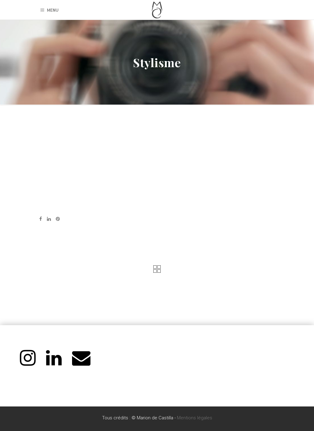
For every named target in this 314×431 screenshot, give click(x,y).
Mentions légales (194, 418)
